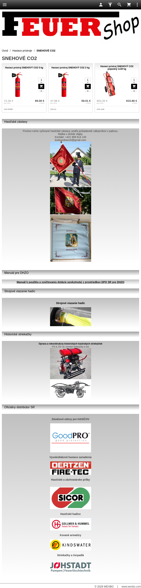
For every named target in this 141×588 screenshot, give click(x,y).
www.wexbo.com (131, 586)
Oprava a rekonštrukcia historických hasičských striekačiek (70, 343)
